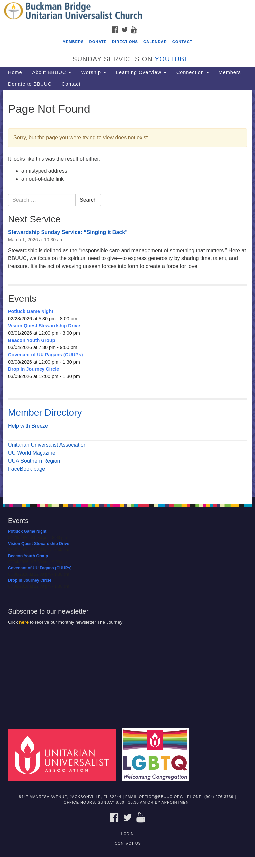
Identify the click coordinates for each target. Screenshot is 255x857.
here (24, 622)
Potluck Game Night (30, 311)
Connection (192, 72)
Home (15, 72)
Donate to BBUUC (30, 83)
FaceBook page (26, 469)
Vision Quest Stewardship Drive (44, 325)
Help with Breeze (28, 425)
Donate (98, 42)
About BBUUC (51, 72)
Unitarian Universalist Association (47, 445)
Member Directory (45, 412)
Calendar (155, 42)
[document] (127, 293)
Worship (93, 72)
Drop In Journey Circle (33, 369)
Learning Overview (141, 72)
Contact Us (128, 843)
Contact (182, 42)
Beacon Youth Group (31, 340)
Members (73, 42)
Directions (125, 42)
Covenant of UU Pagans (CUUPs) (45, 354)
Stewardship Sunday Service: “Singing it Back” (68, 232)
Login (127, 834)
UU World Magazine (31, 453)
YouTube (172, 59)
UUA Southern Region (34, 461)
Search (88, 200)
